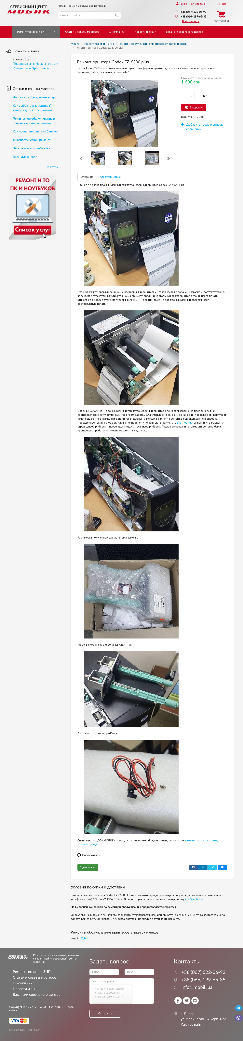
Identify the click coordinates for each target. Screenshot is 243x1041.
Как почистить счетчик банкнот (36, 131)
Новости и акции (145, 32)
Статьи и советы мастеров (82, 32)
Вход (181, 4)
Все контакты (190, 21)
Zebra (84, 938)
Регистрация (198, 4)
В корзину (196, 107)
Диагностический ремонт (31, 140)
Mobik (74, 938)
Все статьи (53, 167)
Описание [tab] (87, 177)
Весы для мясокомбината (31, 148)
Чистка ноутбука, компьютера (35, 97)
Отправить (105, 1013)
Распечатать (88, 855)
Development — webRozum (24, 1030)
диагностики (185, 422)
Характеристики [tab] (110, 177)
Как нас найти (192, 1024)
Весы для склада (25, 156)
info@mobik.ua (194, 899)
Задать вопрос (88, 867)
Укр (224, 4)
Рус (217, 4)
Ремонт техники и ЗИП (32, 32)
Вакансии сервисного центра (184, 32)
